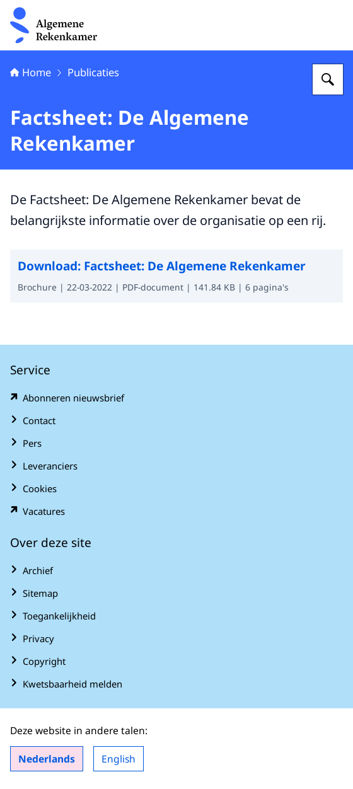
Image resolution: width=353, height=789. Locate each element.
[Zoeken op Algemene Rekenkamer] (328, 79)
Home (30, 72)
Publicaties (93, 72)
